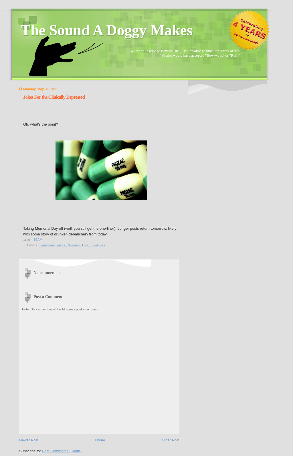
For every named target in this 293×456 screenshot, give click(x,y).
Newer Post (28, 440)
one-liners (98, 245)
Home (100, 440)
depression (47, 245)
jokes (62, 245)
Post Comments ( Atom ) (62, 451)
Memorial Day (78, 245)
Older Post (170, 440)
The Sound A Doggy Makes (107, 30)
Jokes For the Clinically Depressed (54, 97)
